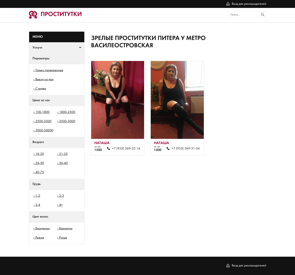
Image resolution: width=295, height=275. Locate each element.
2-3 (61, 196)
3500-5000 (67, 121)
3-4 (37, 205)
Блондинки (42, 228)
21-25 (63, 154)
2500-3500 (43, 121)
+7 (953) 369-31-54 (186, 148)
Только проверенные (49, 70)
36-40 (63, 163)
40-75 (39, 172)
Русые (63, 237)
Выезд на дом (44, 79)
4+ (61, 205)
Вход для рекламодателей (249, 4)
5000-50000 (44, 130)
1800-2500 (67, 112)
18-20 (39, 154)
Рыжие (39, 237)
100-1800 (42, 112)
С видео (40, 88)
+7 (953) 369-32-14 (126, 148)
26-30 (39, 163)
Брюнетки (65, 228)
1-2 (37, 196)
